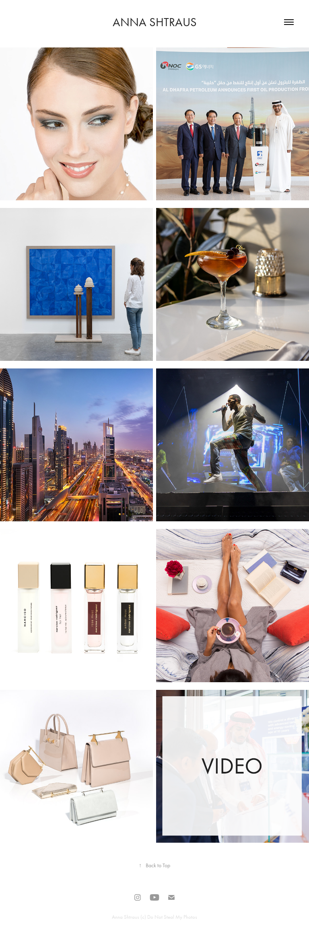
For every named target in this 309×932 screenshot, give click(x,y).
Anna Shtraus (155, 22)
